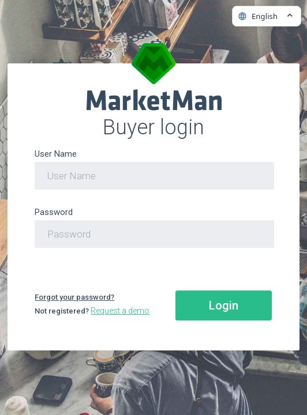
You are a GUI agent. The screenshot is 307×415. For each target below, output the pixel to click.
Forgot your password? (74, 297)
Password (54, 212)
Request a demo (120, 310)
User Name (56, 154)
